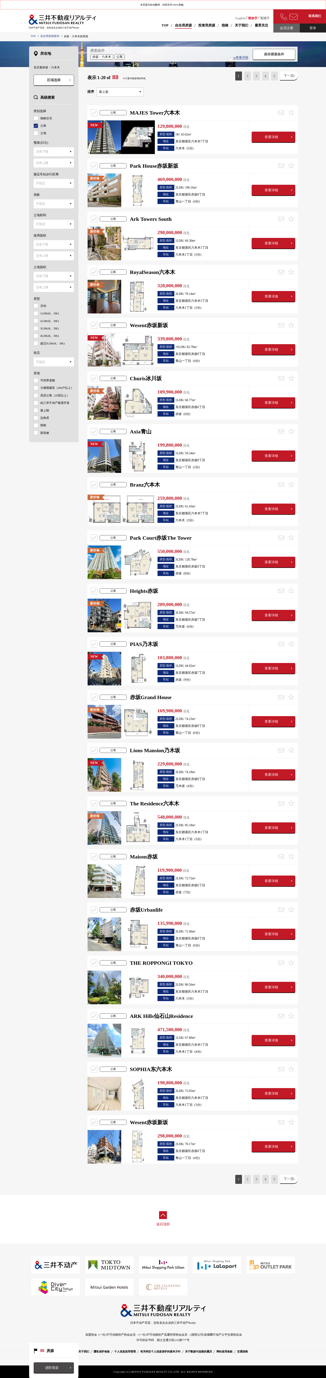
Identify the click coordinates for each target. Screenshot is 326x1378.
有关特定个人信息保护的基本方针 (160, 1351)
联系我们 (315, 16)
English (240, 18)
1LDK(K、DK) (49, 313)
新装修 (44, 433)
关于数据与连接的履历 (198, 1351)
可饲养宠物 (47, 380)
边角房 (44, 417)
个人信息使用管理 (125, 1351)
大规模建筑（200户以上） (57, 387)
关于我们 (83, 1351)
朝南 (43, 425)
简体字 (252, 18)
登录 (312, 28)
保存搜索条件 (274, 54)
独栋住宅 (46, 118)
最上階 (44, 410)
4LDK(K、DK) (49, 335)
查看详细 (240, 57)
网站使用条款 (224, 1351)
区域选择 (53, 80)
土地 (43, 133)
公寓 (43, 125)
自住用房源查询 (49, 36)
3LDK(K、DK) (49, 328)
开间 (43, 306)
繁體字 (265, 18)
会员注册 (286, 28)
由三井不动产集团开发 (54, 402)
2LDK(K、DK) (49, 321)
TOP (165, 25)
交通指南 (242, 1351)
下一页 (289, 76)
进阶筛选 (51, 1367)
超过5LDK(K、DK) (52, 343)
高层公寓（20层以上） (54, 395)
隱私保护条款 (102, 1351)
